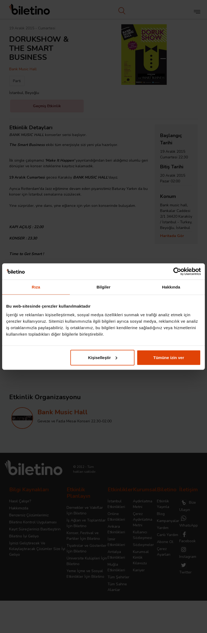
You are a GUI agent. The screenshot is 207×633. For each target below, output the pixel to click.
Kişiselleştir (102, 357)
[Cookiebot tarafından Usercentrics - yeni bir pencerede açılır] (177, 271)
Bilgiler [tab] (103, 287)
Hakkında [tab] (171, 287)
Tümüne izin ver (168, 357)
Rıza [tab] (36, 287)
